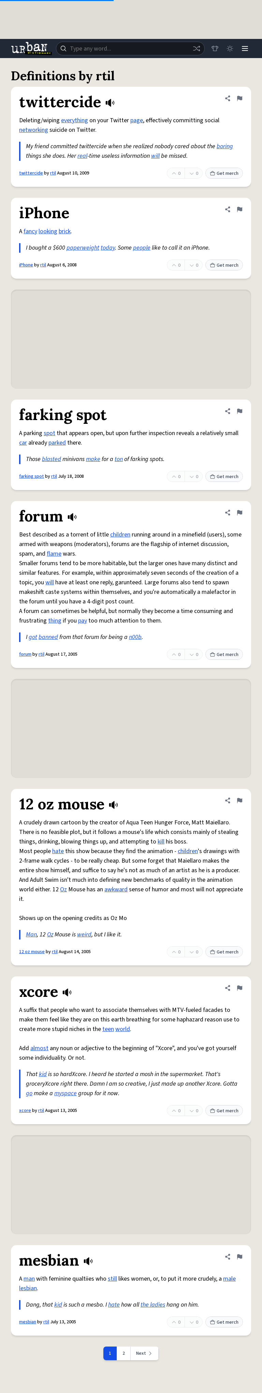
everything (74, 120)
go (29, 1093)
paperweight (83, 247)
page (136, 120)
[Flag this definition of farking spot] (239, 411)
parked (57, 442)
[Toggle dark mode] (230, 48)
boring (225, 146)
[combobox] (130, 48)
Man (31, 934)
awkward (116, 889)
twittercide (31, 173)
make (93, 459)
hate (58, 851)
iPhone (26, 265)
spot (49, 433)
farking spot (31, 476)
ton (119, 459)
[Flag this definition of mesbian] (239, 1256)
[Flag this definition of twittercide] (239, 98)
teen (108, 1029)
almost (39, 1048)
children (120, 534)
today (108, 247)
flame (54, 553)
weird (84, 934)
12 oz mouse (32, 951)
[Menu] (245, 48)
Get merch (224, 173)
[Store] (215, 48)
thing (54, 620)
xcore (25, 1110)
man (29, 1278)
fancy (30, 231)
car (23, 442)
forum (25, 654)
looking (48, 231)
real (82, 156)
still (112, 1278)
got (33, 637)
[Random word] (196, 48)
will (155, 156)
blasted (51, 459)
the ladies (153, 1304)
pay (82, 620)
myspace (65, 1093)
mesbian (27, 1322)
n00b (135, 637)
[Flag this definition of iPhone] (239, 209)
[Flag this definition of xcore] (239, 988)
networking (33, 130)
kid (43, 1074)
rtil (53, 173)
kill (161, 841)
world (122, 1029)
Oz (63, 889)
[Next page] (145, 1353)
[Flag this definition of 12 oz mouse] (239, 800)
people (141, 247)
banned (48, 637)
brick (65, 231)
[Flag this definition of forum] (239, 512)
